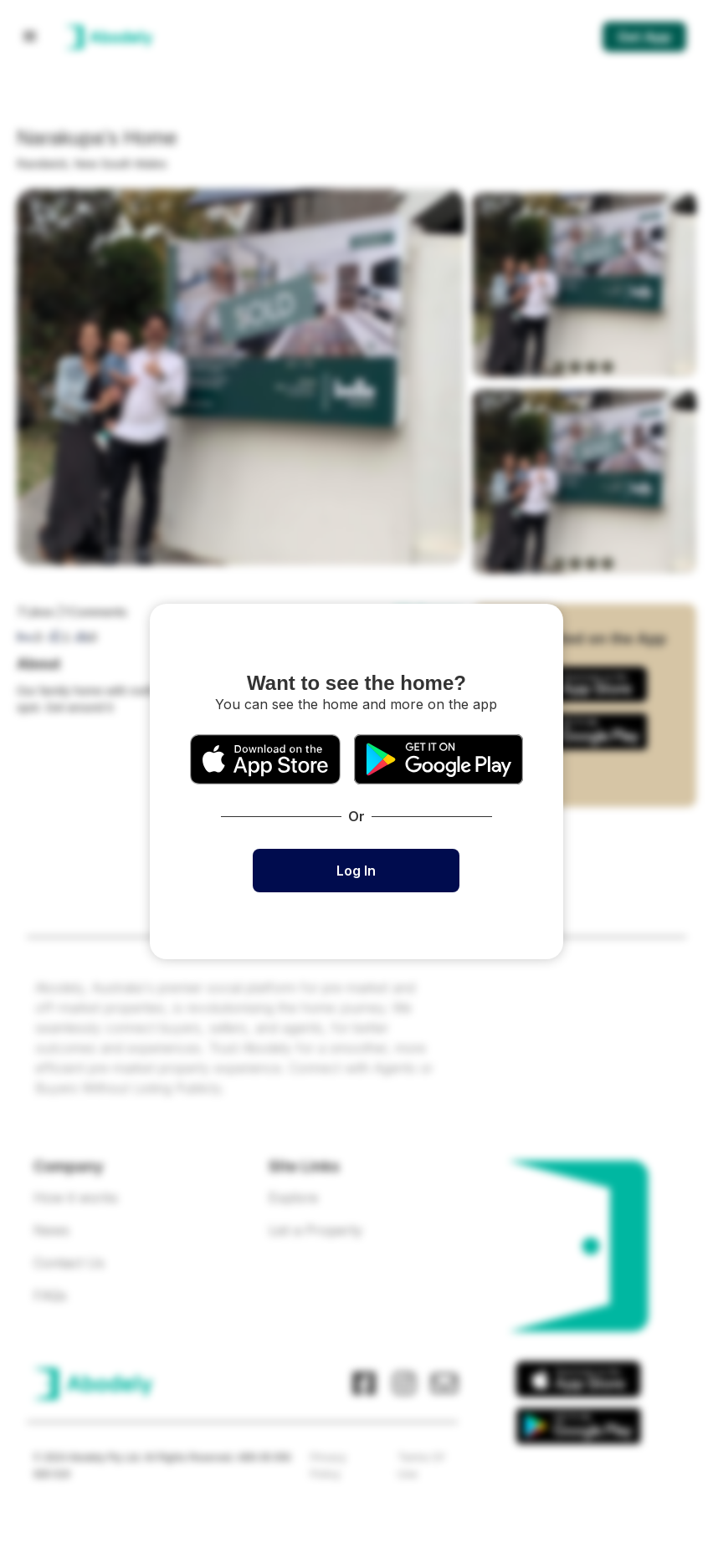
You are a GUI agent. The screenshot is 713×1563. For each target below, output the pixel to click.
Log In (356, 870)
